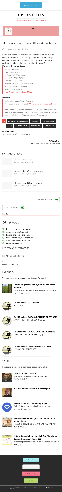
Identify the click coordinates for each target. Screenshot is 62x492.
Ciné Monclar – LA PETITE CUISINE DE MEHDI (34, 331)
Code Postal (49, 126)
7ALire (31, 481)
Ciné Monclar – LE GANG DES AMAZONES (32, 346)
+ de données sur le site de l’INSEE (18, 92)
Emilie (21, 49)
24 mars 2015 (19, 162)
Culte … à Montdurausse (23, 159)
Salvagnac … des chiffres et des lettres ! (28, 183)
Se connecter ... (48, 199)
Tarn (10, 126)
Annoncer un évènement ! (15, 232)
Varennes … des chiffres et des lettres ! (28, 171)
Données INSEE (21, 126)
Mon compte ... (14, 207)
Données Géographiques (18, 121)
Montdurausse (48, 121)
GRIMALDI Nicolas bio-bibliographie (30, 403)
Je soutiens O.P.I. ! (12, 243)
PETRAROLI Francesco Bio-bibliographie (32, 388)
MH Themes (49, 488)
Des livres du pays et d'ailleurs (17, 237)
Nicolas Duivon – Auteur (25, 373)
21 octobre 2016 (10, 49)
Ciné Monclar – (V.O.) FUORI (26, 302)
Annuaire (31, 460)
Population (35, 126)
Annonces (31, 467)
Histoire (35, 121)
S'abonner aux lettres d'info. (16, 240)
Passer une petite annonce (16, 235)
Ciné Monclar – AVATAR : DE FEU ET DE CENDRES (35, 317)
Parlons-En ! (31, 474)
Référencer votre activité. (16, 229)
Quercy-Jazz (35, 28)
